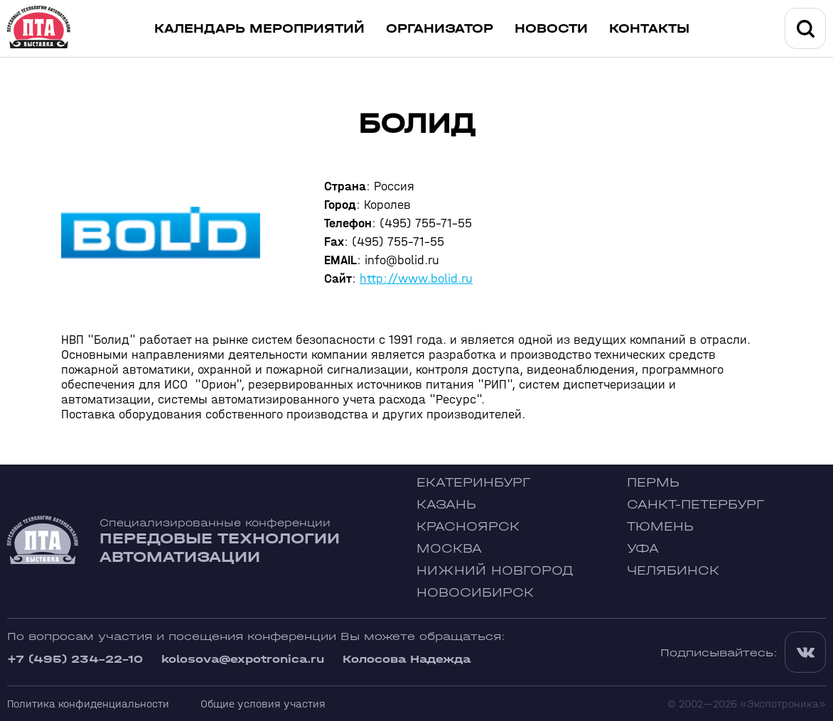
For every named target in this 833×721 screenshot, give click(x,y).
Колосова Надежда (407, 659)
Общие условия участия (263, 703)
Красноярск (468, 526)
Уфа (643, 548)
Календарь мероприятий (259, 28)
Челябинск (673, 570)
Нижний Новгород (495, 570)
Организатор (439, 28)
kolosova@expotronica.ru (242, 659)
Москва (449, 548)
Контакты (649, 28)
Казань (446, 504)
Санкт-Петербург (695, 504)
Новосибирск (475, 592)
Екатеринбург (473, 482)
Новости (551, 28)
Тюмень (660, 526)
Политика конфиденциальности (88, 703)
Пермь (653, 482)
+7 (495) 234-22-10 (75, 659)
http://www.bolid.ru (416, 278)
